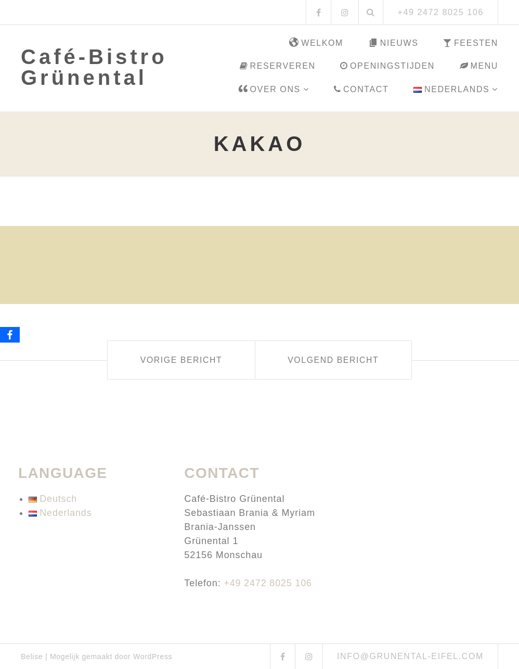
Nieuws (393, 43)
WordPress (152, 656)
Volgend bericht (336, 360)
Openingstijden (387, 65)
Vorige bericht (178, 360)
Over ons (269, 89)
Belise (32, 656)
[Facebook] (10, 335)
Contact (361, 89)
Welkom (316, 43)
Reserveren (278, 65)
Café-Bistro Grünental (94, 67)
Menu (479, 65)
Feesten (470, 43)
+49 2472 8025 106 (268, 583)
